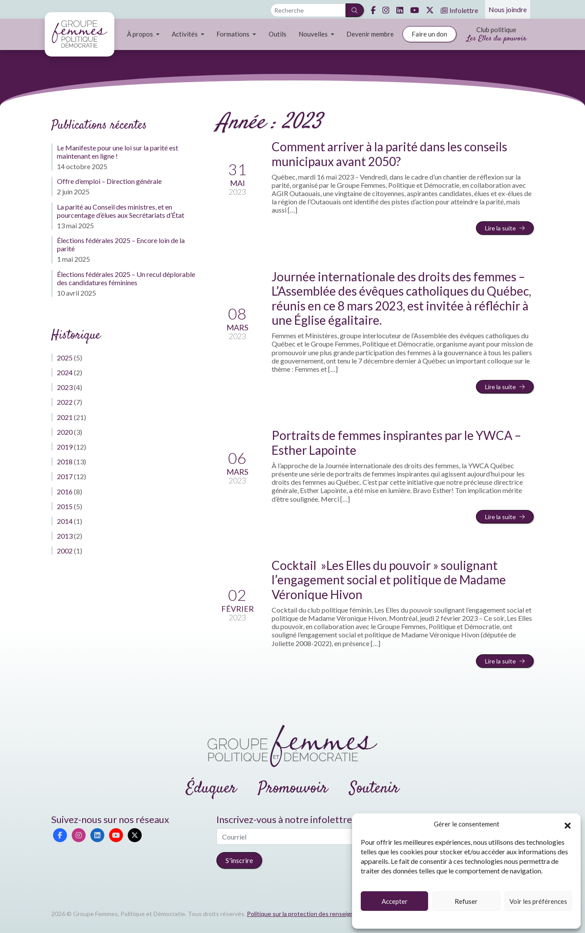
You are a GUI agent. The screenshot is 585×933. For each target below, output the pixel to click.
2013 (65, 536)
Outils (277, 34)
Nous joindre (508, 9)
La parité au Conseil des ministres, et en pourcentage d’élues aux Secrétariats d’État (120, 211)
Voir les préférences (538, 901)
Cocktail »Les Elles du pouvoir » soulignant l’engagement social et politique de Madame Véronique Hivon (389, 580)
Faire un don (429, 34)
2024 (65, 372)
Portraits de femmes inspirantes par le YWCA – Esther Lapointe (396, 442)
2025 (65, 357)
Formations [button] (233, 34)
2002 (65, 550)
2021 (65, 417)
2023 (65, 387)
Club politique (496, 35)
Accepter (395, 901)
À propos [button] (140, 34)
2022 (65, 402)
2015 (65, 506)
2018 (65, 461)
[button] (567, 824)
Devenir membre (370, 34)
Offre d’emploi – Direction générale (109, 181)
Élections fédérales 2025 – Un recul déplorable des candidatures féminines (126, 278)
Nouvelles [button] (314, 34)
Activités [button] (185, 34)
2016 (65, 491)
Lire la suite (505, 228)
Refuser (466, 901)
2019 (65, 447)
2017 (65, 476)
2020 (65, 432)
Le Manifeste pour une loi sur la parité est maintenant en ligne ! (117, 151)
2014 (65, 521)
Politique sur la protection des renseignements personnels (326, 913)
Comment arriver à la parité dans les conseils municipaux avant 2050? (389, 154)
